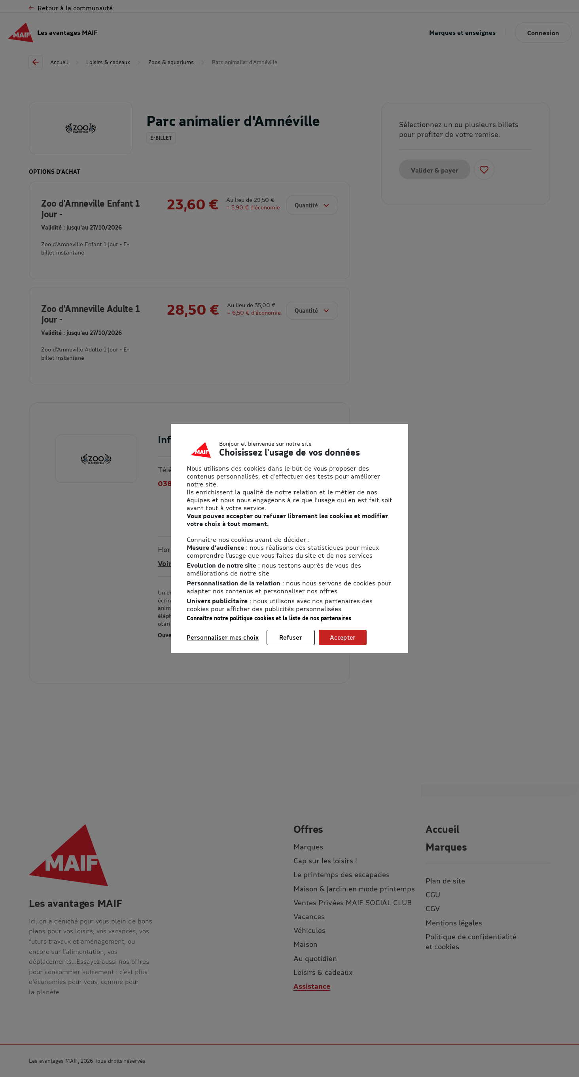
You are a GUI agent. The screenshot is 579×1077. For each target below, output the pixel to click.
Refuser (290, 637)
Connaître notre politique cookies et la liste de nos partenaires (269, 618)
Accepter (343, 637)
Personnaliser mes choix (223, 637)
